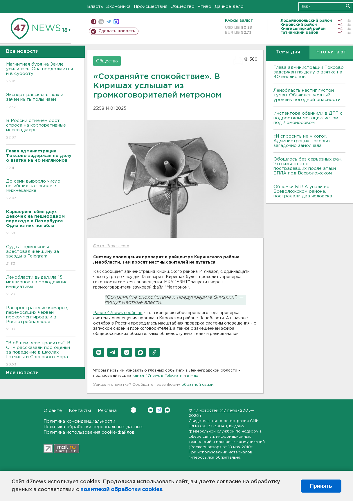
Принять (321, 486)
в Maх (192, 375)
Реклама (107, 410)
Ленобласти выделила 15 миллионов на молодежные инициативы (40, 286)
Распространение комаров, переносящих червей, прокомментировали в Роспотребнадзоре (40, 319)
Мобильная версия (93, 21)
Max (167, 410)
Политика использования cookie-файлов (89, 432)
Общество (182, 6)
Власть (95, 6)
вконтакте (101, 21)
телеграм (108, 21)
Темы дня (287, 52)
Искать (348, 6)
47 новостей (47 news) (216, 410)
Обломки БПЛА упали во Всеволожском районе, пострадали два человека (302, 191)
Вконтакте (133, 410)
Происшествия (150, 6)
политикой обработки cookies (121, 489)
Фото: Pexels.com (111, 246)
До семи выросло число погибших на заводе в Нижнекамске (40, 190)
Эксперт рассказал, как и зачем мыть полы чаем (40, 101)
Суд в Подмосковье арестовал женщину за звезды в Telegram (40, 255)
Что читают (331, 52)
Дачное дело (229, 6)
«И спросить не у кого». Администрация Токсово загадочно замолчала (301, 140)
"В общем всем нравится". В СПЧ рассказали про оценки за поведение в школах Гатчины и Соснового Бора (40, 354)
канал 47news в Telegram (157, 375)
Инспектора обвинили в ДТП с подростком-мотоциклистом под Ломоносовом (308, 118)
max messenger (116, 21)
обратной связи (197, 384)
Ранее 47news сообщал (117, 313)
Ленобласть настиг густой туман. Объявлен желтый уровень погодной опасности (307, 95)
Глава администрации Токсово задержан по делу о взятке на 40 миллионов (308, 72)
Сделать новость (116, 31)
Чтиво (204, 6)
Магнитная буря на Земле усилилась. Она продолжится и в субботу (40, 73)
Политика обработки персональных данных (93, 427)
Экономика (118, 6)
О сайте (53, 410)
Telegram (159, 410)
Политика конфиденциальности (79, 421)
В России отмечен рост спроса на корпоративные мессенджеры (40, 129)
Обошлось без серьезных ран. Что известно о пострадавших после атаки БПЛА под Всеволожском (307, 166)
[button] (98, 352)
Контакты (80, 410)
